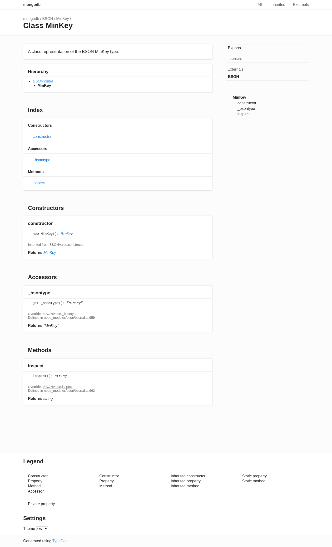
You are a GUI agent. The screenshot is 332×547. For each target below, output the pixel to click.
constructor (42, 137)
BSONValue (43, 81)
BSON (47, 19)
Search (245, 5)
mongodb (32, 5)
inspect (39, 183)
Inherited (278, 5)
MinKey (62, 19)
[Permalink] (57, 223)
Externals (301, 5)
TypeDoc (59, 541)
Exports (234, 48)
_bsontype (41, 160)
